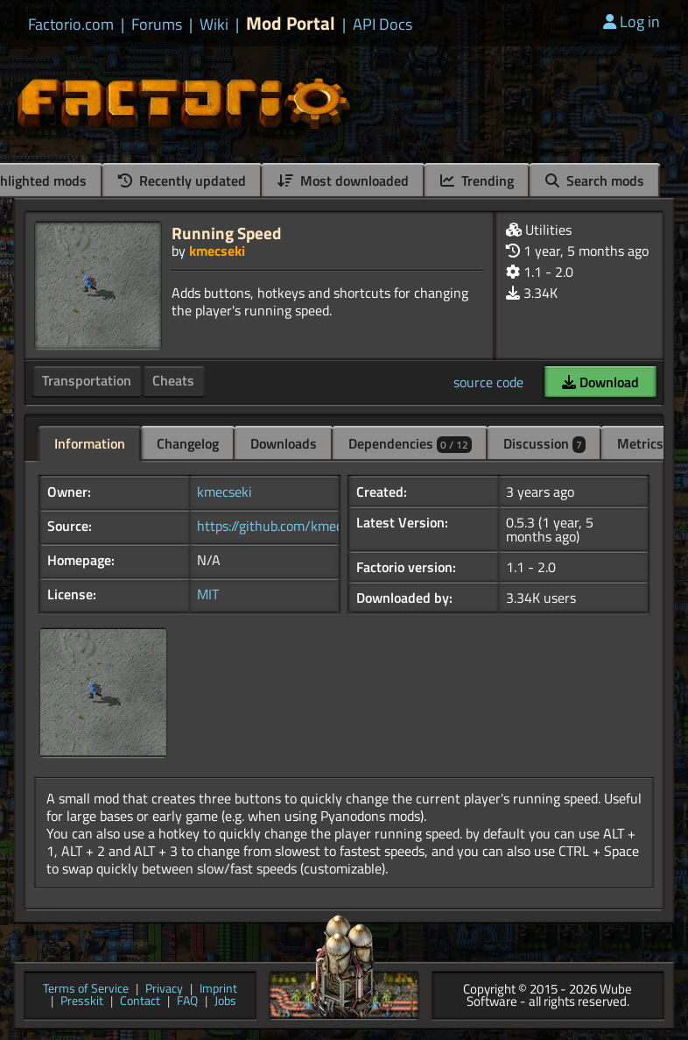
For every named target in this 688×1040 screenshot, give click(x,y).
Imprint (218, 989)
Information (89, 443)
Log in (631, 21)
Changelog (188, 443)
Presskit (81, 1001)
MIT (208, 594)
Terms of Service (86, 989)
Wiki (214, 24)
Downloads (283, 443)
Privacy (164, 989)
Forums (156, 24)
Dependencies (410, 443)
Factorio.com (71, 24)
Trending (477, 180)
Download (600, 382)
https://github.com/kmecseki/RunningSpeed (328, 525)
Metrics (640, 443)
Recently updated (182, 180)
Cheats (173, 380)
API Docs (382, 24)
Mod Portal (290, 23)
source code (488, 382)
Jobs (225, 1001)
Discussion (544, 443)
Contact (140, 1001)
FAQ (187, 1001)
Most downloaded (343, 180)
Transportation (86, 380)
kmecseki (217, 250)
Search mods (594, 180)
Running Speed (226, 232)
